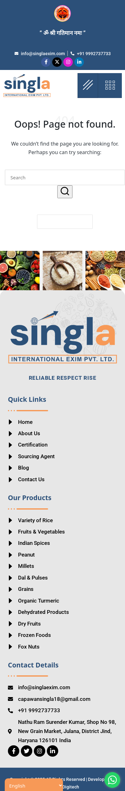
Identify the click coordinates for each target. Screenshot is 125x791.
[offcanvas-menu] (110, 85)
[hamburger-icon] (88, 85)
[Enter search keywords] (65, 177)
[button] (64, 191)
